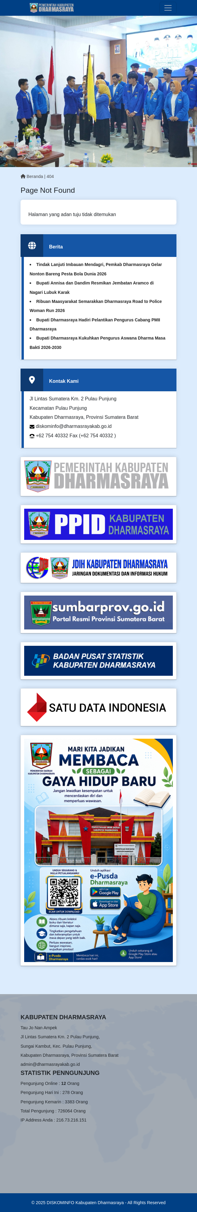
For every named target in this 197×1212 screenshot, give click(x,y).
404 (50, 176)
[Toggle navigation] (168, 8)
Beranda (32, 176)
